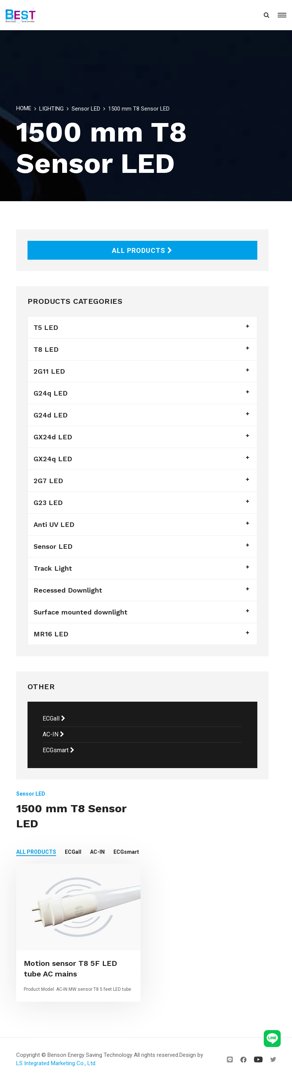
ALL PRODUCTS (142, 250)
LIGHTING (51, 108)
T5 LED (46, 327)
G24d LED (50, 415)
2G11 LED (49, 371)
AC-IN (53, 734)
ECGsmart (58, 750)
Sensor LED (86, 108)
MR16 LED (51, 634)
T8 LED (46, 349)
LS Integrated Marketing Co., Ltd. (56, 1063)
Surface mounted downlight (80, 612)
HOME (23, 108)
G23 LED (48, 503)
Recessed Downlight (68, 590)
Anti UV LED (54, 524)
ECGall (54, 718)
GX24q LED (53, 459)
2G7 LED (48, 481)
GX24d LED (53, 437)
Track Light (53, 568)
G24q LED (50, 393)
